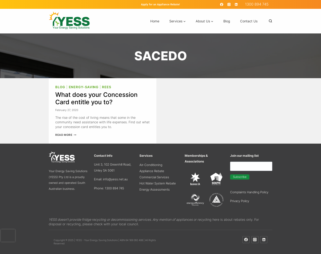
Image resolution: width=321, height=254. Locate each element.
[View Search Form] (268, 21)
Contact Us (249, 21)
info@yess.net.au (115, 179)
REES (106, 87)
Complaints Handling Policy (249, 192)
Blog (226, 21)
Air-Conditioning (150, 165)
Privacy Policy (239, 201)
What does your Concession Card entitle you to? (96, 98)
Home (154, 21)
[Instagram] (229, 4)
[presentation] (8, 235)
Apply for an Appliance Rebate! (160, 4)
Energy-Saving (83, 87)
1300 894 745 (257, 4)
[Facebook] (222, 4)
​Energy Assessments (154, 189)
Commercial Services (154, 177)
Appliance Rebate (151, 171)
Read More (65, 134)
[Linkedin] (236, 4)
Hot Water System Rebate (157, 183)
